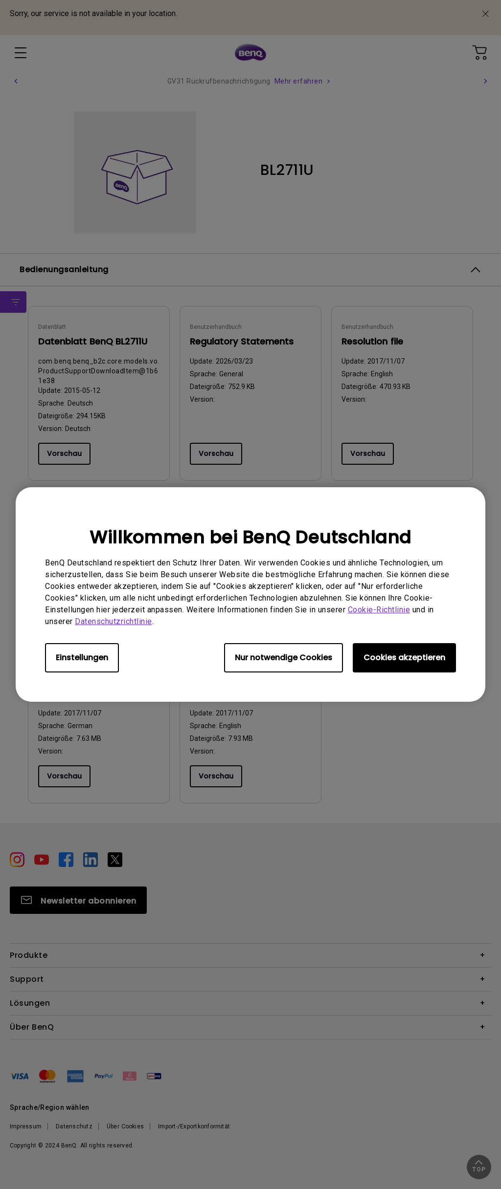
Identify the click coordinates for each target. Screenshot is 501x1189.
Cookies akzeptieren (404, 657)
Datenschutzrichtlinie (113, 621)
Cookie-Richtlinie (379, 609)
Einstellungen (82, 657)
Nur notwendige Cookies (283, 657)
